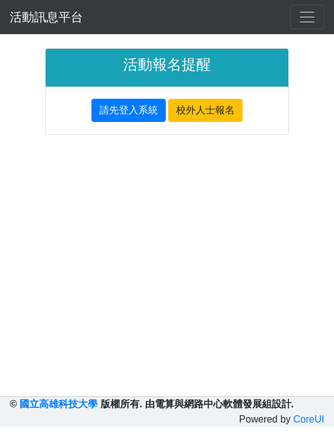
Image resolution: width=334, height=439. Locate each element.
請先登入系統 (128, 110)
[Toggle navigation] (307, 17)
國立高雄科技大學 (59, 404)
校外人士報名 (205, 110)
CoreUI (308, 419)
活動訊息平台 (46, 17)
